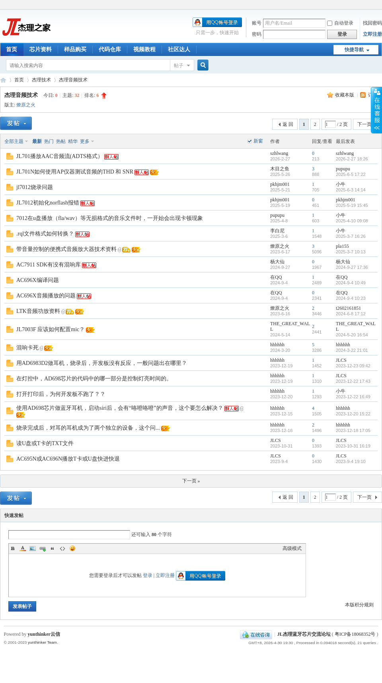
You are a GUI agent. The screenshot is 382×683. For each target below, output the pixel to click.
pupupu (343, 169)
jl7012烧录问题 (34, 187)
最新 (37, 141)
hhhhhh (277, 344)
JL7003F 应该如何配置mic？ (50, 329)
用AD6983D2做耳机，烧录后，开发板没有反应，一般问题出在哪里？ (101, 363)
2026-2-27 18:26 (352, 158)
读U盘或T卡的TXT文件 (45, 443)
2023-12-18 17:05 (353, 430)
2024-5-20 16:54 (352, 334)
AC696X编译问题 (37, 280)
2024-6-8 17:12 (351, 313)
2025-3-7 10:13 (351, 251)
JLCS (341, 360)
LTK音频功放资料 (38, 311)
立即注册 (372, 34)
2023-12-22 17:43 (353, 381)
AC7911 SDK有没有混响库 (48, 265)
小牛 (340, 184)
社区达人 (179, 49)
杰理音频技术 (73, 80)
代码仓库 (110, 49)
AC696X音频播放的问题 (46, 296)
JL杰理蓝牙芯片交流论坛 (3, 80)
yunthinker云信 (44, 634)
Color (23, 548)
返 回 (288, 124)
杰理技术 (41, 80)
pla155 (342, 246)
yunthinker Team (42, 642)
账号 (256, 23)
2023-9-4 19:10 (351, 461)
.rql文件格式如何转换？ (45, 234)
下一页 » (191, 481)
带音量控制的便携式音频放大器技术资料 (66, 249)
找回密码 (372, 23)
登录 (147, 575)
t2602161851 (348, 308)
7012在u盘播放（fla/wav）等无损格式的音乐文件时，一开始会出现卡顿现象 (109, 218)
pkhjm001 (280, 184)
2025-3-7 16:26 (351, 236)
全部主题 (13, 141)
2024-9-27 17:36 (352, 267)
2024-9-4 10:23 (351, 298)
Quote (53, 548)
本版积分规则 (359, 605)
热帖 (61, 141)
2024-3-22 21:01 (352, 350)
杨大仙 (277, 261)
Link (43, 548)
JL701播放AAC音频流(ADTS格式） (59, 156)
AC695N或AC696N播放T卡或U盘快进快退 (68, 459)
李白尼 (277, 230)
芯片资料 (40, 49)
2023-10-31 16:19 (353, 446)
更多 (85, 141)
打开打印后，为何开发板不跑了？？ (60, 394)
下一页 (364, 124)
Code (62, 548)
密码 (256, 34)
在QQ (276, 277)
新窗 (258, 141)
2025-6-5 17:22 (351, 174)
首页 (11, 49)
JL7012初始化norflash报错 (47, 203)
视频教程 (144, 49)
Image (33, 548)
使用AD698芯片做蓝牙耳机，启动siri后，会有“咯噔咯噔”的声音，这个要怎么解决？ (119, 408)
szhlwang (279, 153)
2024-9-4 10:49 (351, 282)
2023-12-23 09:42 (353, 365)
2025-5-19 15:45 (352, 205)
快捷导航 (354, 49)
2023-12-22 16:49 (353, 396)
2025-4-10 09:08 (352, 220)
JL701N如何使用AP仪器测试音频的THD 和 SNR (74, 172)
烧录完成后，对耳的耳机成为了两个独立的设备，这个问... (88, 428)
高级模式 (292, 548)
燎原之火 (25, 105)
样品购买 (75, 49)
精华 (73, 141)
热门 (49, 141)
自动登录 (340, 23)
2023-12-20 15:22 (353, 413)
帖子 (178, 65)
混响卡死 (27, 348)
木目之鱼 (279, 169)
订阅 (373, 95)
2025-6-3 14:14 (351, 189)
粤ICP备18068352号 (355, 634)
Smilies (72, 548)
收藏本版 (345, 95)
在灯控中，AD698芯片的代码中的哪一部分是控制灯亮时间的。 (94, 379)
